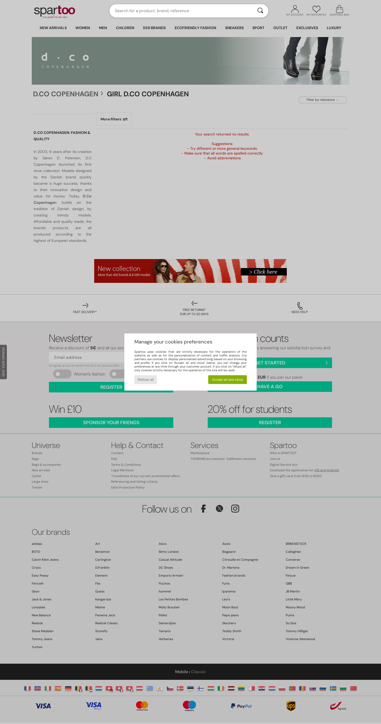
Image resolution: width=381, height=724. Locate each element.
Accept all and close (227, 380)
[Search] (260, 10)
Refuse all (145, 380)
